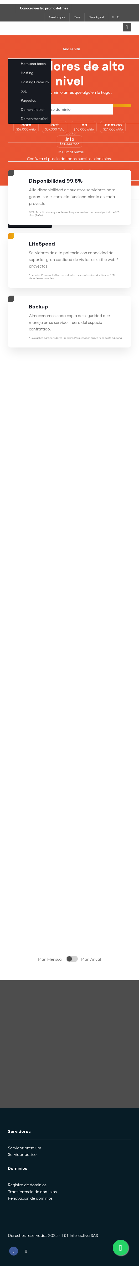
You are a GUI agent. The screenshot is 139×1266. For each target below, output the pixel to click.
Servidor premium (24, 1147)
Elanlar (71, 133)
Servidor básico (22, 1154)
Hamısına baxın (33, 63)
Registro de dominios (27, 1184)
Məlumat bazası (71, 152)
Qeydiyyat (96, 17)
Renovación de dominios (30, 1198)
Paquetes (28, 100)
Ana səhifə (71, 49)
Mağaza (93, 68)
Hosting (27, 72)
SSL (24, 91)
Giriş (77, 17)
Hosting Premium (35, 82)
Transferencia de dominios (32, 1191)
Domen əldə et (33, 109)
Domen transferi (34, 118)
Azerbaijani (56, 17)
